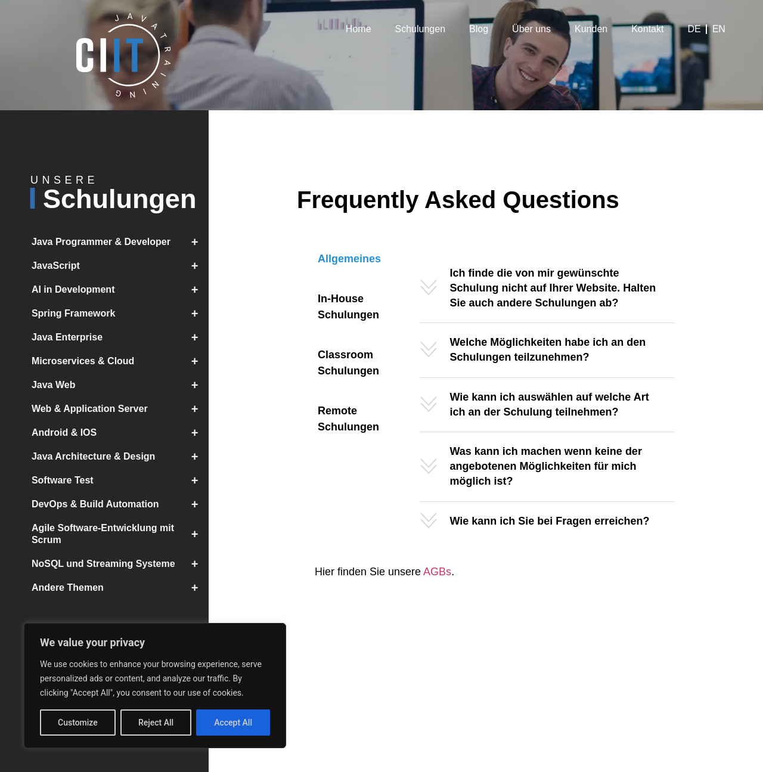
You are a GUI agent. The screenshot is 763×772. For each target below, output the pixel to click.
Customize (78, 722)
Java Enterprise (120, 337)
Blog (478, 29)
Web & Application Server (120, 409)
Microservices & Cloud (120, 361)
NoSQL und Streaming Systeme (120, 564)
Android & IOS (120, 433)
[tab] (349, 259)
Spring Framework (120, 313)
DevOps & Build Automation (120, 504)
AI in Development (120, 290)
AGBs (437, 572)
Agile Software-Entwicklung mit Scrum (120, 534)
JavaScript (120, 266)
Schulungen (420, 29)
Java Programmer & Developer (120, 242)
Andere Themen (120, 588)
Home (358, 29)
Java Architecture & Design (120, 457)
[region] (155, 685)
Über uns (531, 29)
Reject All (155, 722)
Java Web (120, 385)
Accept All (233, 722)
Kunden (591, 29)
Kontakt (647, 29)
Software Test (120, 480)
